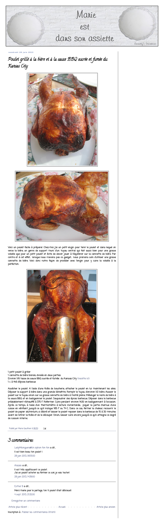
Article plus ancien (106, 507)
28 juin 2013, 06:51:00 (24, 456)
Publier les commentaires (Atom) (38, 512)
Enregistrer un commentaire (26, 501)
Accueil (62, 507)
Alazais (18, 465)
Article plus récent (18, 507)
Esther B (18, 486)
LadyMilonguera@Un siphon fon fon (31, 447)
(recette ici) (83, 378)
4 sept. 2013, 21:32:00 (24, 494)
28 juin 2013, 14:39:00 (24, 476)
